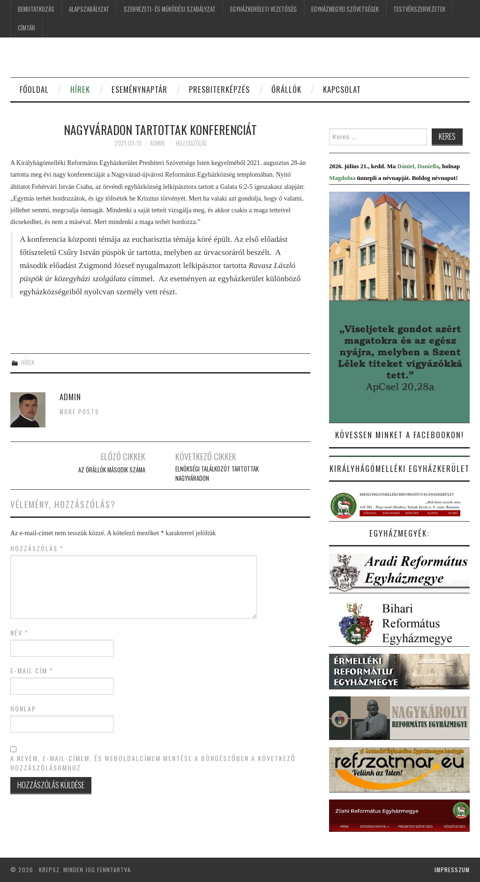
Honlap (23, 708)
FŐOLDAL (34, 89)
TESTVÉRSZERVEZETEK (419, 9)
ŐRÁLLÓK (286, 89)
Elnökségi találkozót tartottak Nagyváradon (217, 473)
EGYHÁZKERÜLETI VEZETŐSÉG (263, 9)
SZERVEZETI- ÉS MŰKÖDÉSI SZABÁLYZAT (170, 9)
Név (19, 632)
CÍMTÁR (26, 27)
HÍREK (80, 89)
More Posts (79, 411)
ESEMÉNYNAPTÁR (139, 89)
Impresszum (452, 869)
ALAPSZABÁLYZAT (89, 9)
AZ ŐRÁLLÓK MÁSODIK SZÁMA (111, 469)
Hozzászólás (191, 143)
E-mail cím (31, 670)
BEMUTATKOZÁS (36, 9)
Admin (157, 143)
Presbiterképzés (219, 89)
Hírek (27, 362)
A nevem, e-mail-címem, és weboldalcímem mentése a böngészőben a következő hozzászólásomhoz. (153, 763)
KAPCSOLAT (342, 89)
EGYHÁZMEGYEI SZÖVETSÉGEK (345, 9)
